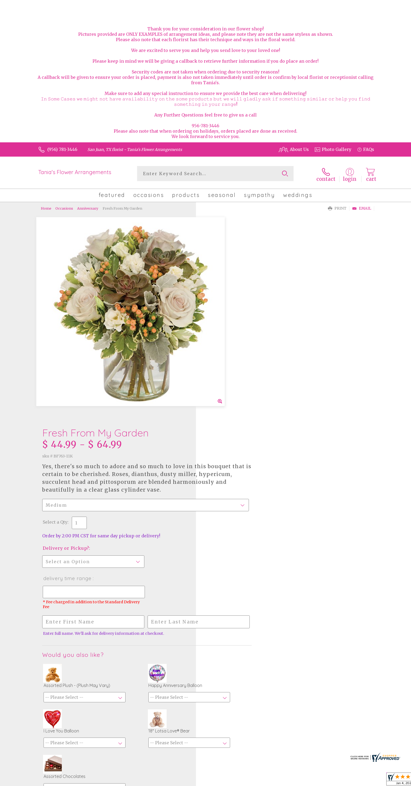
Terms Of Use (298, 780)
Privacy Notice (331, 780)
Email (361, 207)
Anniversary (87, 207)
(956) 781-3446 (62, 149)
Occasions (64, 207)
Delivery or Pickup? (229, 344)
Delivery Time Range (231, 375)
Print (337, 207)
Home (46, 207)
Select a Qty (218, 318)
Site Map (359, 780)
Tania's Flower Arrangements (74, 172)
